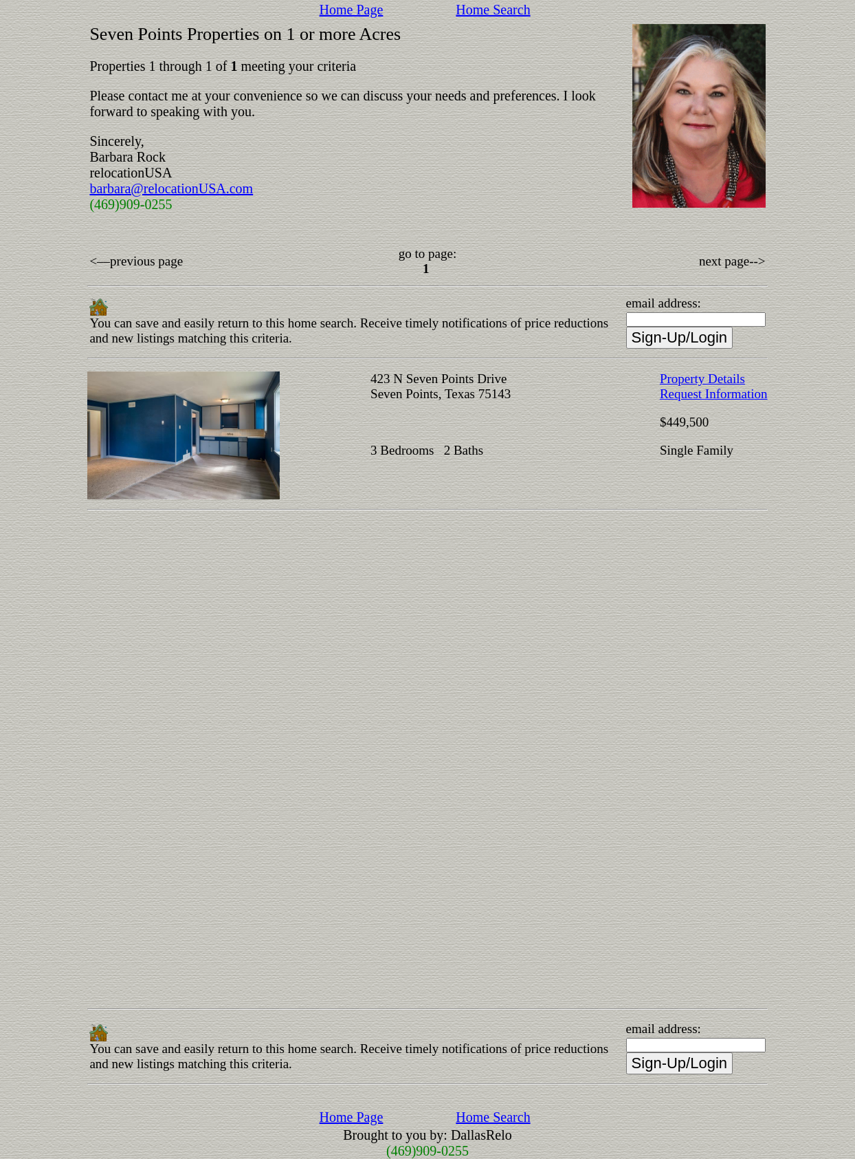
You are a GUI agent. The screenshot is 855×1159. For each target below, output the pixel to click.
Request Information (714, 394)
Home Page (352, 9)
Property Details (702, 378)
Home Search (493, 9)
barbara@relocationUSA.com (171, 188)
